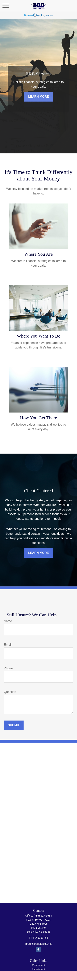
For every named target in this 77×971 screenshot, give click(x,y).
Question (10, 691)
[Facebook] (38, 949)
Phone (8, 668)
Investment (38, 969)
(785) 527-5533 (43, 915)
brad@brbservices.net (38, 943)
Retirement (38, 965)
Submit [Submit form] (14, 725)
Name (8, 621)
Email (7, 644)
